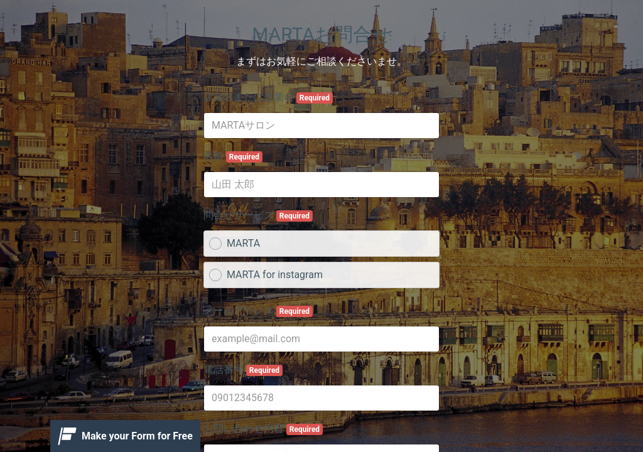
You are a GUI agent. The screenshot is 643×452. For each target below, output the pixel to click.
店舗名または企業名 (268, 97)
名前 (232, 156)
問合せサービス (258, 215)
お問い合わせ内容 (263, 428)
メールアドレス (258, 310)
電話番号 (243, 369)
